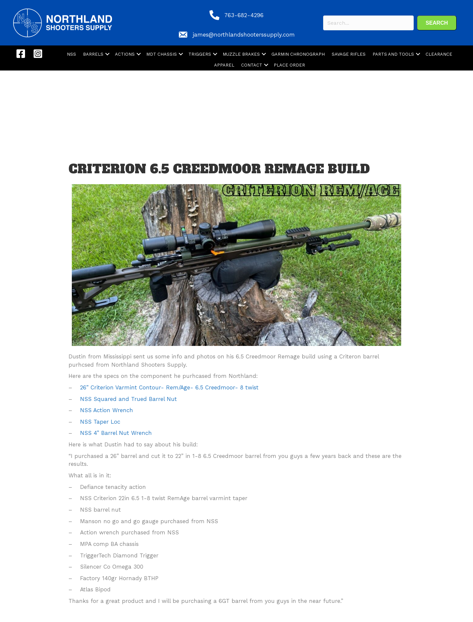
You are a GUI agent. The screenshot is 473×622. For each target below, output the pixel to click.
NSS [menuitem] (71, 54)
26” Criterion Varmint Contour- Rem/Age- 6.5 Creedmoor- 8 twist (170, 387)
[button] (437, 22)
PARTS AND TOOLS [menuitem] (393, 54)
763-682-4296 (244, 15)
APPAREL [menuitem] (224, 65)
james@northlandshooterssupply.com (244, 34)
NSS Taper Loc (101, 421)
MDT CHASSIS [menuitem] (161, 54)
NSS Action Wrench (107, 410)
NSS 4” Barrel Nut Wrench (117, 433)
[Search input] (368, 22)
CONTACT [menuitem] (251, 65)
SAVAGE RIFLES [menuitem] (349, 54)
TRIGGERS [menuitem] (199, 54)
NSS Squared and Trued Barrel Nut (129, 399)
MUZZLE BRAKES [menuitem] (241, 54)
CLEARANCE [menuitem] (439, 54)
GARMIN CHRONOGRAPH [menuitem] (298, 54)
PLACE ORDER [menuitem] (289, 65)
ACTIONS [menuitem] (125, 54)
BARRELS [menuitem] (93, 54)
